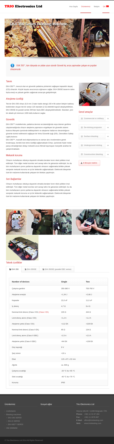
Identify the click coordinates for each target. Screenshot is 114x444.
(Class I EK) (44, 312)
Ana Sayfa (73, 6)
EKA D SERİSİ (14, 421)
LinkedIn (101, 440)
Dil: (106, 6)
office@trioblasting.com (93, 420)
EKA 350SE (30, 269)
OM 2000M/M (11, 428)
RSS (106, 440)
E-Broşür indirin (89, 163)
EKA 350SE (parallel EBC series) (56, 269)
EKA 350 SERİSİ (15, 418)
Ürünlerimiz (85, 6)
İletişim (96, 6)
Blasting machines (13, 414)
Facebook (95, 440)
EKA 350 (14, 269)
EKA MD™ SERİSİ (15, 424)
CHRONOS (11, 411)
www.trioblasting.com (92, 423)
